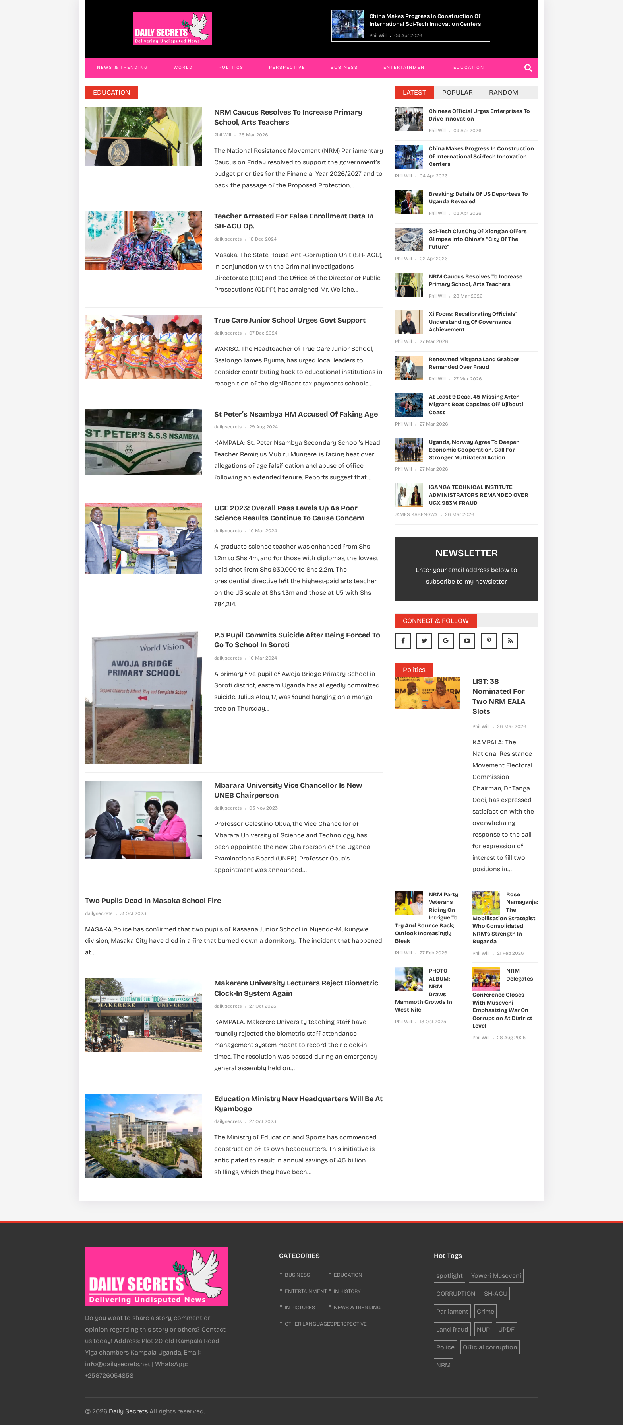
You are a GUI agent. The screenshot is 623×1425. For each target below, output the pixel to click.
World (183, 67)
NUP (483, 1329)
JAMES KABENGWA (416, 514)
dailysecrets (228, 239)
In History (347, 1291)
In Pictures (300, 1307)
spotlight (449, 1275)
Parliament (452, 1311)
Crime (485, 1311)
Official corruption (490, 1347)
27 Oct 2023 (262, 1006)
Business (344, 67)
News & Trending (122, 67)
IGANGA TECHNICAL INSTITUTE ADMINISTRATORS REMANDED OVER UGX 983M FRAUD (478, 495)
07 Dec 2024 (263, 333)
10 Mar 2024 (263, 530)
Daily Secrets (128, 1411)
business (297, 1275)
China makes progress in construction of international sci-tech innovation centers (481, 156)
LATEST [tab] (414, 92)
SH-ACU (495, 1293)
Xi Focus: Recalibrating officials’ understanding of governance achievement (473, 322)
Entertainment (405, 67)
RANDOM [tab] (503, 92)
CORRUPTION (456, 1293)
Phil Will (378, 35)
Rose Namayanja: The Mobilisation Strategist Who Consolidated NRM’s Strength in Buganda (505, 918)
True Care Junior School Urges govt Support (290, 320)
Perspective (287, 67)
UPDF (506, 1329)
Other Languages (309, 1324)
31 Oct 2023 (133, 913)
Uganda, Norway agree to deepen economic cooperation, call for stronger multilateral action (474, 450)
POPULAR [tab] (457, 92)
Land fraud (452, 1329)
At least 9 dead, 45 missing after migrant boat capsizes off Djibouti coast (476, 404)
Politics (231, 67)
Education (468, 67)
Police (445, 1347)
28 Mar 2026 (253, 135)
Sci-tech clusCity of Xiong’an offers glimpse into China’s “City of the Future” (478, 239)
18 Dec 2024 (263, 239)
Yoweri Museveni (496, 1275)
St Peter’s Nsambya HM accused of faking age (296, 414)
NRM (443, 1365)
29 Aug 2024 (263, 427)
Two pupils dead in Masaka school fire (153, 900)
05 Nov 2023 (263, 808)
